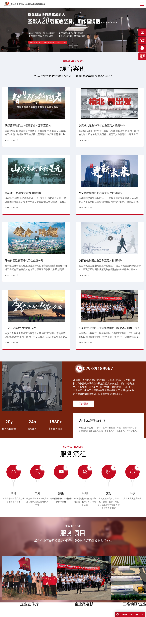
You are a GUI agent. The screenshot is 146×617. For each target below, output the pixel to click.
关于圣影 (8, 595)
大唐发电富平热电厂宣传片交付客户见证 (100, 496)
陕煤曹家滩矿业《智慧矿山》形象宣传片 (17, 108)
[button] (137, 30)
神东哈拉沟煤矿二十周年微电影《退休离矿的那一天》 (127, 159)
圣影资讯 (8, 591)
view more (10, 125)
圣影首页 (8, 578)
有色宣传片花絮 (82, 587)
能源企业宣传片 (47, 578)
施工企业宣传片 (47, 587)
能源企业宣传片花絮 (85, 583)
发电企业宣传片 (47, 583)
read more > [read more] (18, 510)
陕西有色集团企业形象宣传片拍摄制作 (54, 159)
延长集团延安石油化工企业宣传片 (17, 159)
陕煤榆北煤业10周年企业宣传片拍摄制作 (54, 108)
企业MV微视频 (47, 600)
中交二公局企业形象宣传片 (90, 159)
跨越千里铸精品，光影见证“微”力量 (32, 497)
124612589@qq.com (124, 582)
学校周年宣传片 (47, 595)
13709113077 (121, 578)
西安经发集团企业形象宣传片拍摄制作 (127, 108)
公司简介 (8, 583)
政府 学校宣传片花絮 (85, 591)
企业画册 (8, 587)
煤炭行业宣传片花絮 (85, 578)
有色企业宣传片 (47, 591)
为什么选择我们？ (92, 252)
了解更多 (84, 237)
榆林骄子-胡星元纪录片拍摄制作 (90, 108)
